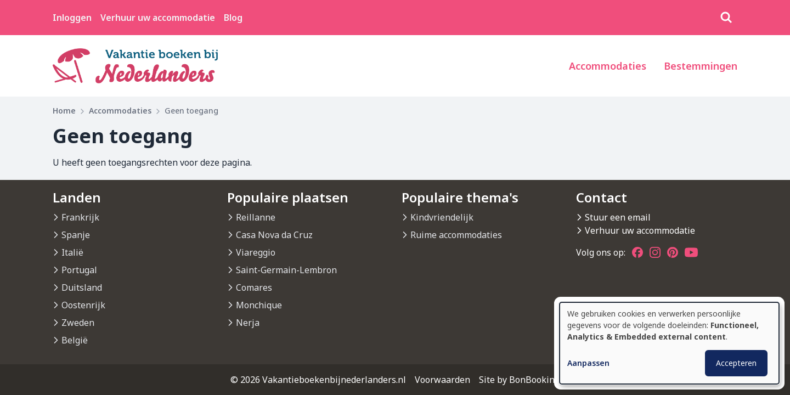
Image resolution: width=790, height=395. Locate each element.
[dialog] (669, 343)
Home (64, 110)
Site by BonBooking (519, 380)
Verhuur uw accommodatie (157, 18)
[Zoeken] (726, 17)
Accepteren (736, 363)
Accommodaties (607, 65)
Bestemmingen (700, 65)
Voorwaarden (442, 380)
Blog (233, 18)
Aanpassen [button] (588, 363)
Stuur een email (618, 217)
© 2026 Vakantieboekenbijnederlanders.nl (318, 380)
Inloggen (72, 18)
